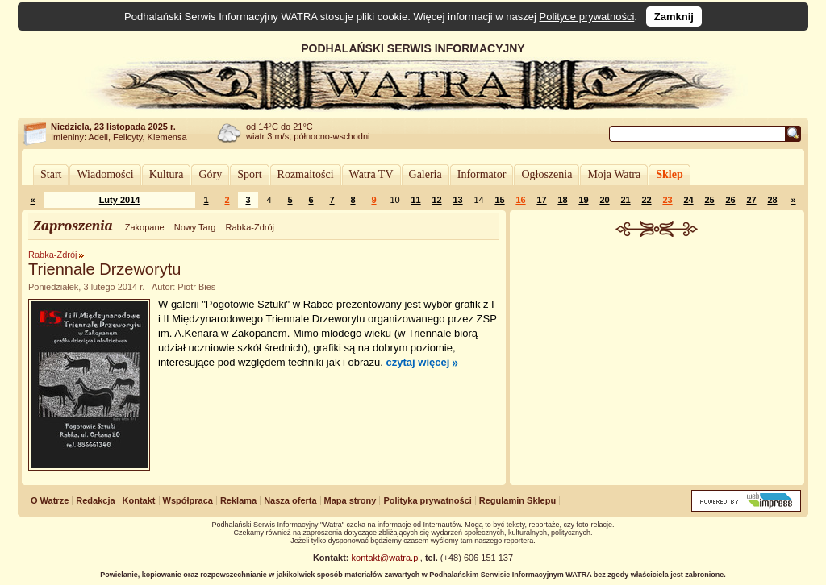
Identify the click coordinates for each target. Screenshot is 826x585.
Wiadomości (105, 174)
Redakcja (95, 500)
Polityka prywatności (427, 500)
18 (562, 200)
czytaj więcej (418, 362)
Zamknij (674, 16)
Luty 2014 (119, 200)
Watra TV (371, 174)
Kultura (166, 174)
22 (646, 200)
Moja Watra (613, 174)
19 (583, 200)
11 (415, 200)
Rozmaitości (305, 174)
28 (772, 200)
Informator (482, 174)
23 (667, 200)
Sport (249, 174)
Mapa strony (350, 500)
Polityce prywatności (587, 16)
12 (436, 200)
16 (520, 200)
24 (688, 200)
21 (625, 200)
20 (604, 200)
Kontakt (139, 500)
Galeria (425, 174)
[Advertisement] (657, 358)
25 (709, 200)
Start (50, 174)
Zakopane (145, 227)
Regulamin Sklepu (517, 500)
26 (730, 200)
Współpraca (188, 500)
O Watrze (50, 500)
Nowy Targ (195, 227)
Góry (210, 174)
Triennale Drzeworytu (104, 269)
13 (457, 200)
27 (751, 200)
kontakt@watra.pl (386, 557)
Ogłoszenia (546, 174)
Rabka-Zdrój (249, 227)
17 (541, 200)
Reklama (238, 500)
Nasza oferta (290, 500)
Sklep (669, 174)
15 (499, 200)
